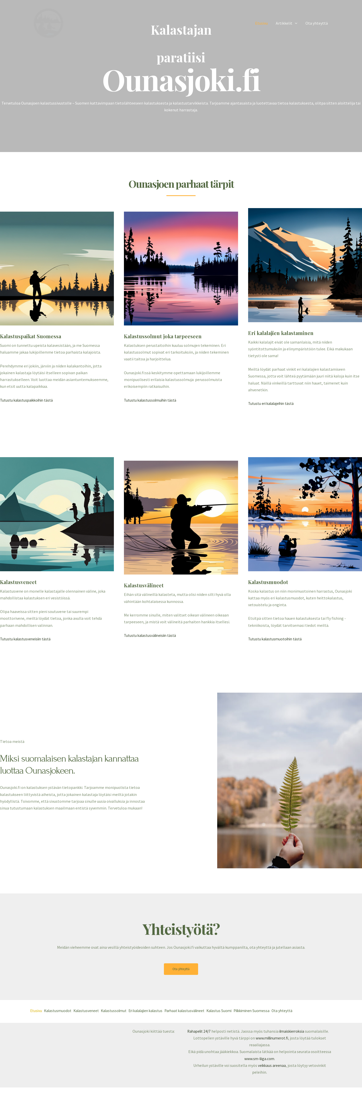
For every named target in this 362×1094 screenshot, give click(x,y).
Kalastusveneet (93, 1011)
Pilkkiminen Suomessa (281, 1011)
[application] (294, 23)
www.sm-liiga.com (259, 1065)
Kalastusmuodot (61, 1011)
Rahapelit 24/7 (200, 1030)
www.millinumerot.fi (272, 1044)
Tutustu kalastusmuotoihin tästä (276, 638)
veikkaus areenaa (271, 1071)
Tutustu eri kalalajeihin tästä (273, 403)
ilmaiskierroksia (295, 1030)
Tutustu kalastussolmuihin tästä (152, 400)
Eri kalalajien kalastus (161, 1011)
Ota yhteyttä (316, 23)
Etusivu (261, 23)
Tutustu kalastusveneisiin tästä (27, 638)
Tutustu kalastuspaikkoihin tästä (28, 400)
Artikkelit (286, 23)
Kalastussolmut (124, 1011)
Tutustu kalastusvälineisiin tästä (152, 635)
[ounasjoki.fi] (48, 22)
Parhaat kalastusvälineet (205, 1011)
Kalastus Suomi (244, 1011)
